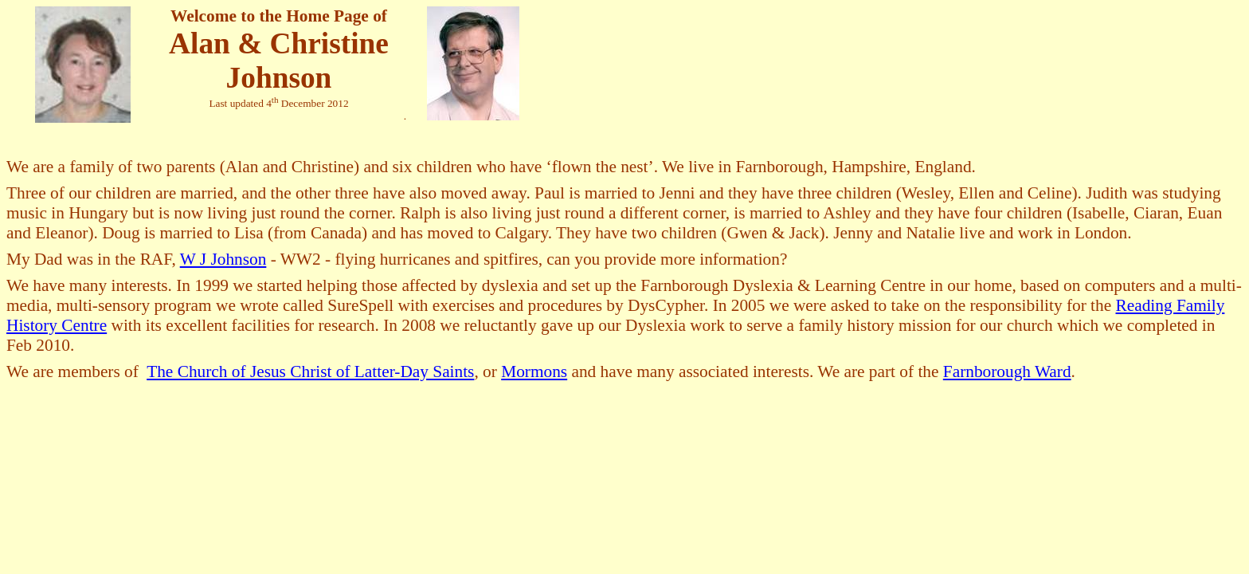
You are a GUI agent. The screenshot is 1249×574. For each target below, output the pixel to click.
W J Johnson (223, 259)
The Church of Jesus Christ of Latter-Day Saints (310, 371)
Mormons (534, 371)
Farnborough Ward (1007, 371)
